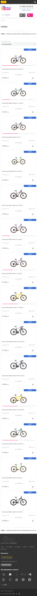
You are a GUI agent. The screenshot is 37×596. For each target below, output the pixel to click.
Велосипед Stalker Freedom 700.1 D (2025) (13, 341)
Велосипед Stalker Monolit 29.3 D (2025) (12, 69)
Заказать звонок (26, 10)
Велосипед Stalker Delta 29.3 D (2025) (12, 477)
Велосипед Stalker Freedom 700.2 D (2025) (13, 375)
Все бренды (18, 546)
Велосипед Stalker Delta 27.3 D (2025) (12, 273)
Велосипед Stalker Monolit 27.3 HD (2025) (13, 409)
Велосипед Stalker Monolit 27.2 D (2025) (12, 103)
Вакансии (32, 546)
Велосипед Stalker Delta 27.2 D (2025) (12, 171)
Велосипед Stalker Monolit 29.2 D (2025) (12, 443)
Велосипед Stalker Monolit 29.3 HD (11, 137)
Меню (3, 2)
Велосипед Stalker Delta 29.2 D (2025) (12, 239)
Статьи (2, 546)
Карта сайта (3, 549)
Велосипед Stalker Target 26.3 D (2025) (12, 512)
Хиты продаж (9, 546)
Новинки (25, 546)
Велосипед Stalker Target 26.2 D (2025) (12, 205)
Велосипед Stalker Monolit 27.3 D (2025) (12, 307)
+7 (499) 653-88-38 (26, 6)
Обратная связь (6, 564)
